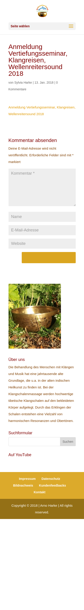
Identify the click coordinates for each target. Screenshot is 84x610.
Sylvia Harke (23, 82)
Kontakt (39, 492)
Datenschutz (50, 479)
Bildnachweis (23, 485)
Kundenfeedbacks (52, 485)
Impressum (27, 479)
